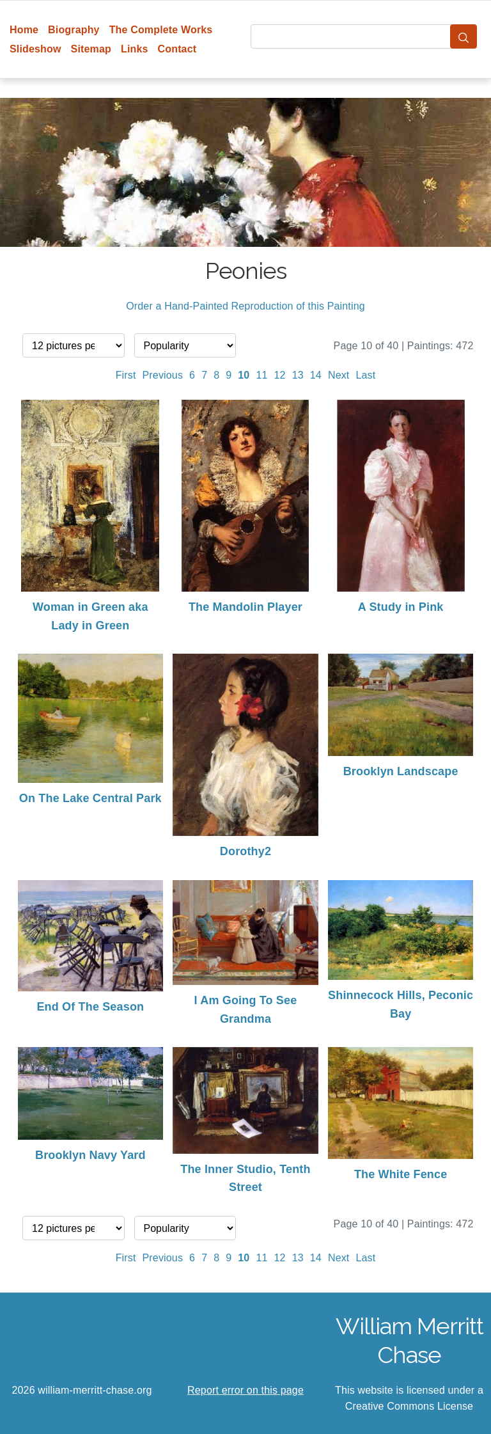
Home (24, 29)
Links (134, 48)
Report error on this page (245, 1390)
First (126, 375)
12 (280, 375)
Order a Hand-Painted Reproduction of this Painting (245, 306)
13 (298, 375)
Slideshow (35, 48)
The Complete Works (161, 29)
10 (243, 375)
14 (316, 375)
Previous (163, 375)
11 (261, 375)
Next (339, 375)
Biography (74, 29)
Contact (177, 48)
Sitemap (91, 48)
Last (365, 375)
